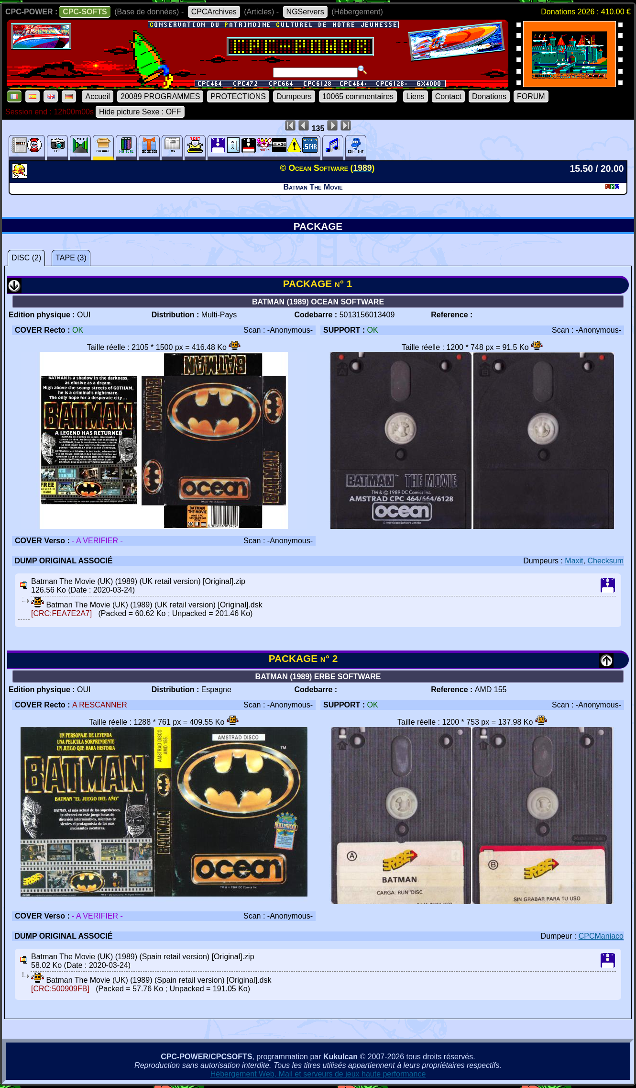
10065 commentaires (358, 96)
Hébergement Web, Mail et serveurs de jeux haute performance (318, 1074)
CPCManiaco (601, 936)
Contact (448, 96)
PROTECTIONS (238, 96)
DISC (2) (26, 258)
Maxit (574, 561)
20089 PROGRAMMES (160, 96)
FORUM (531, 96)
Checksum (605, 561)
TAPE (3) (71, 258)
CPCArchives (214, 12)
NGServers (305, 12)
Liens (415, 96)
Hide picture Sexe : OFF (140, 112)
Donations (489, 96)
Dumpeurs (294, 96)
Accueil (97, 96)
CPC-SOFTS (85, 12)
